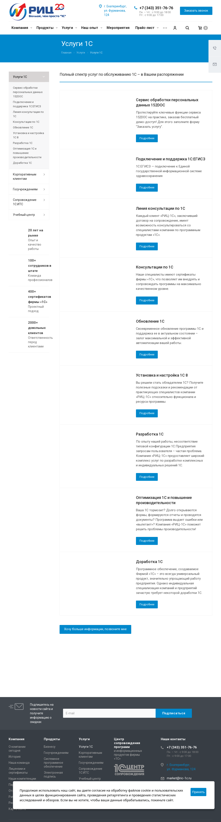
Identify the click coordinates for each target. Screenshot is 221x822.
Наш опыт (91, 28)
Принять (198, 792)
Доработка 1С (149, 561)
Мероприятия (118, 28)
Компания (21, 28)
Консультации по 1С (154, 267)
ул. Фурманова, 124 (181, 769)
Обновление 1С (150, 321)
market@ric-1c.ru (179, 778)
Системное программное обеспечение (53, 762)
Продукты (47, 28)
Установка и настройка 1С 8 (162, 375)
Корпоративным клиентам (24, 176)
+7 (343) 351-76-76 (156, 8)
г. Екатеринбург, (115, 6)
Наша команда (19, 762)
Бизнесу (49, 746)
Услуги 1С (20, 77)
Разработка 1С (150, 434)
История (15, 756)
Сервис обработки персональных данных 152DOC (28, 92)
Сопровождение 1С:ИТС (24, 202)
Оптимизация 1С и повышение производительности (27, 153)
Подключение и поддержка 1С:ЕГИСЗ (170, 159)
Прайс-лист (147, 28)
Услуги (69, 28)
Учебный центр (24, 214)
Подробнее (146, 138)
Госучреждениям (25, 189)
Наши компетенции (22, 778)
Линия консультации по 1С (160, 208)
